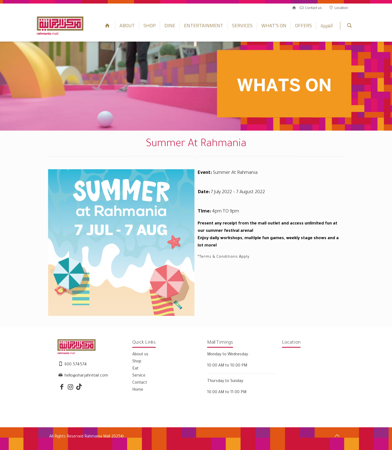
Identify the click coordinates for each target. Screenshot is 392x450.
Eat (135, 369)
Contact (139, 383)
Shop (136, 362)
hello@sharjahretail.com (86, 376)
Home (137, 390)
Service (138, 376)
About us (140, 355)
